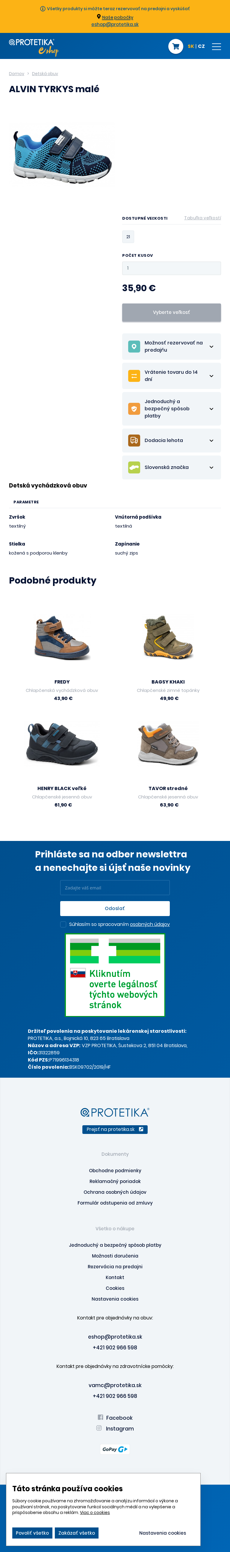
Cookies (115, 1288)
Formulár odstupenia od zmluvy (115, 1203)
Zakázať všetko (76, 1533)
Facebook (115, 1418)
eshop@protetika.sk (115, 24)
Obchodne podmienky (115, 1170)
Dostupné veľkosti (171, 219)
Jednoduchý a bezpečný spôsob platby (115, 1245)
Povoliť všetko (32, 1533)
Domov (16, 74)
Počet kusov (137, 255)
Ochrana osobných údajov (115, 1192)
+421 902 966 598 (115, 1347)
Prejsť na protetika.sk (115, 1129)
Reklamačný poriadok (115, 1181)
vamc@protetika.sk (115, 1385)
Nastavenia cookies (115, 1299)
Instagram (115, 1428)
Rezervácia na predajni (115, 1267)
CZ (201, 47)
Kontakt (115, 1277)
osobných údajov (150, 924)
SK (191, 47)
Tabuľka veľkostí (202, 218)
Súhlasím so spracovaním (119, 925)
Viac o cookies (95, 1512)
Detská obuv (45, 74)
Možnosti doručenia (115, 1256)
